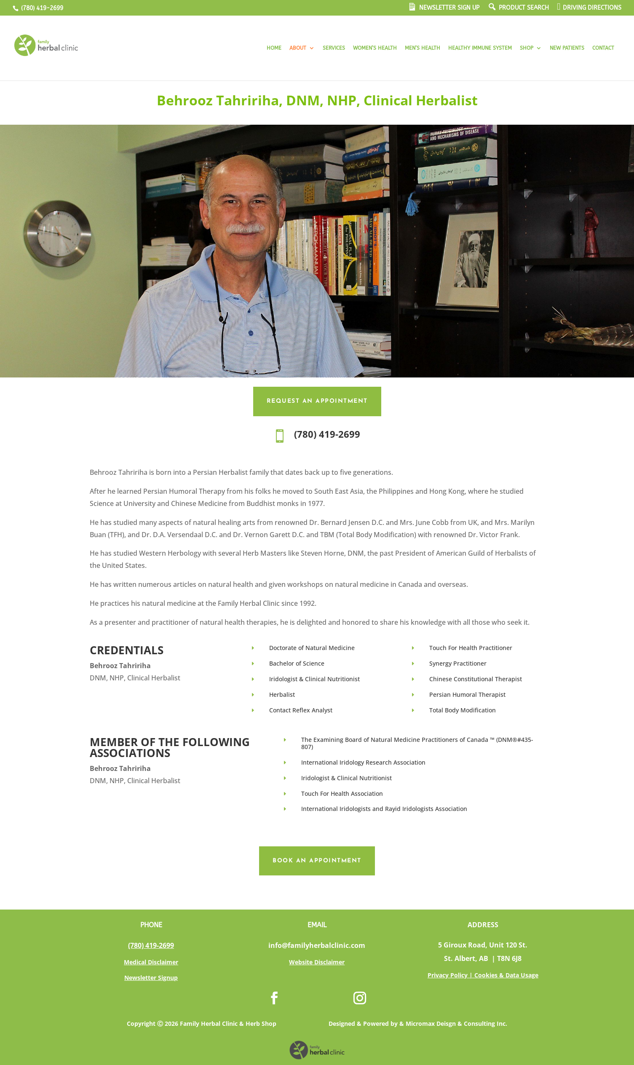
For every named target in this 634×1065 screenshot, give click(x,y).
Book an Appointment (317, 861)
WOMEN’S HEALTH (375, 48)
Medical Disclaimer (151, 962)
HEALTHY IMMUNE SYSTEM (480, 48)
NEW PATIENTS (567, 48)
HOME (274, 48)
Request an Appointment (317, 401)
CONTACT (603, 48)
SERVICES (334, 48)
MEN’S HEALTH (422, 48)
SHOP (526, 48)
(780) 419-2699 (41, 8)
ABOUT (297, 48)
